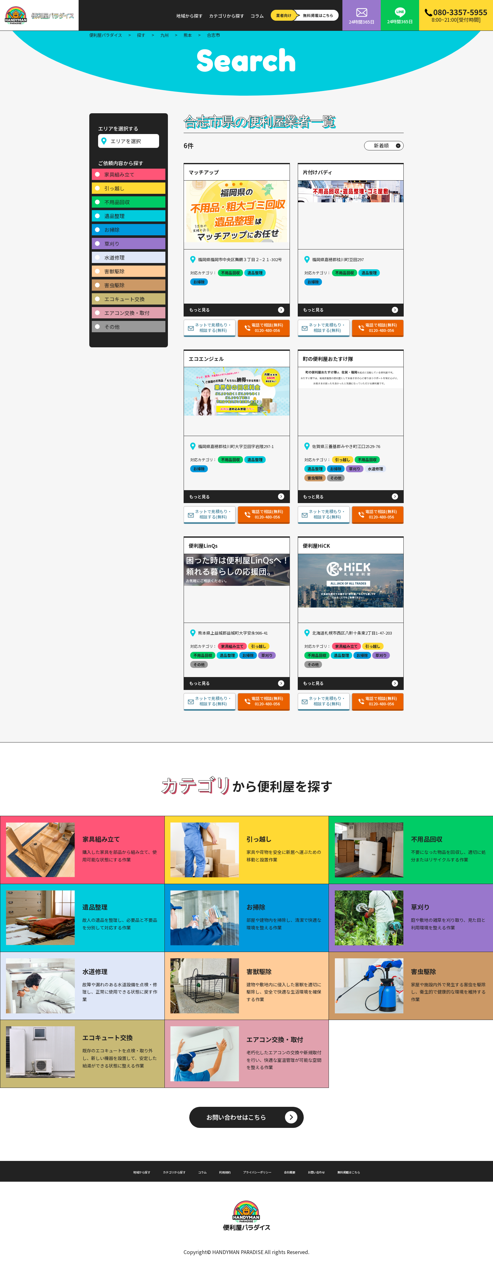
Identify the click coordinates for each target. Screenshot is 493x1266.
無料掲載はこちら (380, 1171)
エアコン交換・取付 (127, 310)
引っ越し (114, 185)
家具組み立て (119, 171)
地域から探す (189, 16)
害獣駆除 (114, 268)
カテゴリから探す (226, 16)
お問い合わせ (337, 1171)
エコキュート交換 (124, 296)
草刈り (111, 240)
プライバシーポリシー (259, 1171)
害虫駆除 (114, 282)
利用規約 (216, 1171)
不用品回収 (117, 199)
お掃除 (111, 227)
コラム (257, 16)
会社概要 (303, 1171)
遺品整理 (114, 213)
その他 (111, 324)
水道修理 (114, 254)
